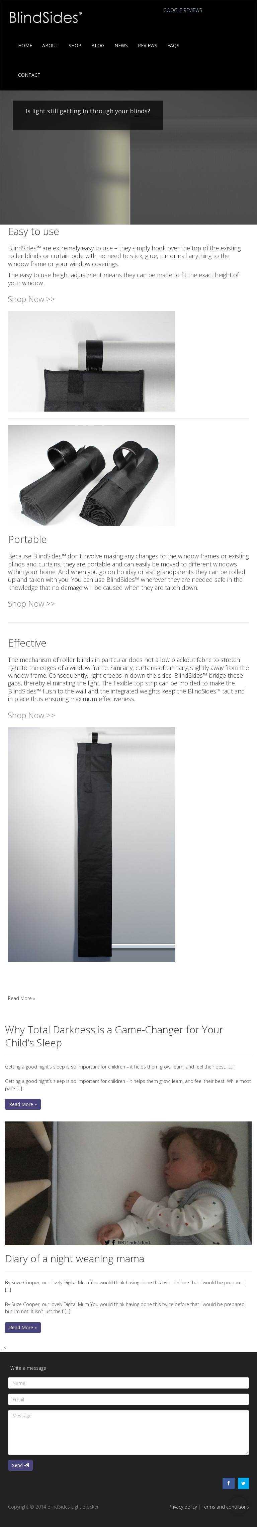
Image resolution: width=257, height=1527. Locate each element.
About (50, 45)
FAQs (173, 45)
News (121, 45)
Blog (97, 45)
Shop (75, 45)
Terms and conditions (225, 1507)
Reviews (147, 45)
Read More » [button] (21, 998)
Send (20, 1465)
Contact (29, 75)
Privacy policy (183, 1507)
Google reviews (182, 10)
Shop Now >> (31, 298)
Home (25, 45)
